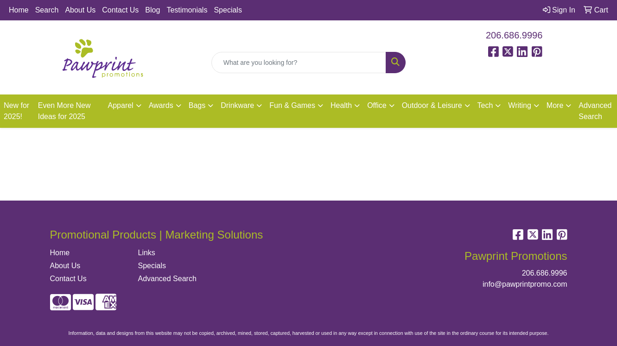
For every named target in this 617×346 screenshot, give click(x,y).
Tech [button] (485, 105)
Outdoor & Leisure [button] (432, 105)
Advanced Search (595, 110)
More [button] (555, 105)
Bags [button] (197, 105)
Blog (152, 10)
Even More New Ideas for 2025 (64, 110)
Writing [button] (519, 105)
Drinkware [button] (237, 105)
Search (47, 10)
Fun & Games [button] (292, 105)
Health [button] (341, 105)
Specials (228, 10)
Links (146, 253)
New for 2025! (16, 110)
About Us (80, 10)
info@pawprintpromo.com (525, 284)
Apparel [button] (121, 105)
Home (19, 10)
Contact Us (120, 10)
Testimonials (186, 10)
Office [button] (377, 105)
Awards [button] (161, 105)
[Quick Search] (299, 62)
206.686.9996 (514, 35)
